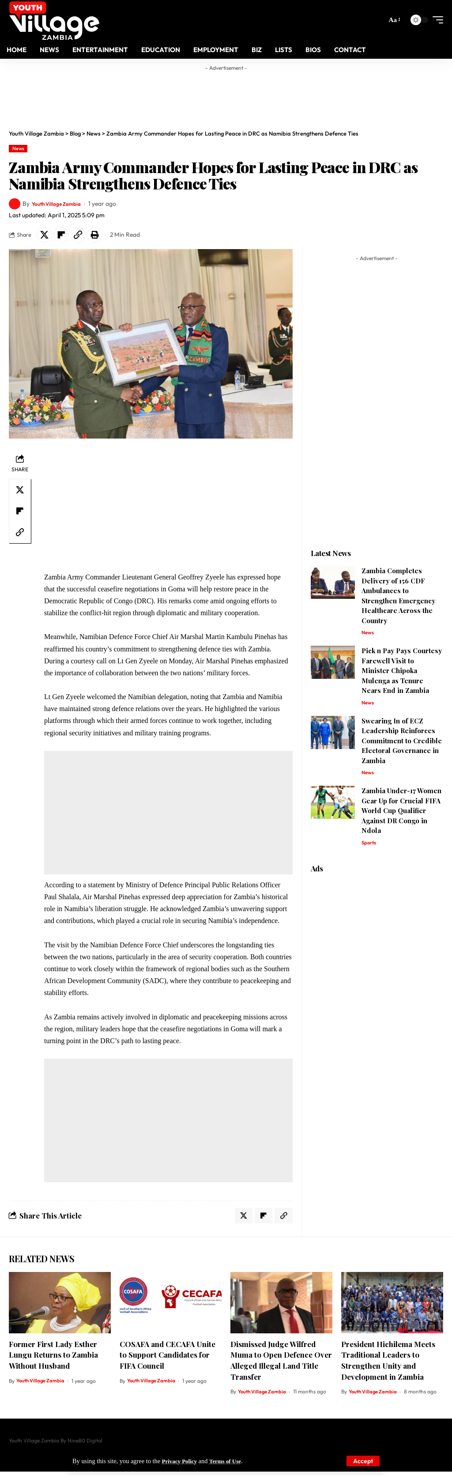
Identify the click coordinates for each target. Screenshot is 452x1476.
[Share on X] (45, 236)
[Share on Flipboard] (64, 236)
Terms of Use (231, 1461)
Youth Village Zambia (60, 204)
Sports (369, 847)
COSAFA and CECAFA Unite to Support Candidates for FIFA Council (167, 1359)
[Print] (102, 236)
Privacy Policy (181, 1461)
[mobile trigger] (435, 19)
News (18, 148)
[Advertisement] (226, 95)
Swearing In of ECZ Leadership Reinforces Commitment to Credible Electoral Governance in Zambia (402, 744)
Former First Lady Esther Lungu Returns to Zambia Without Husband (53, 1359)
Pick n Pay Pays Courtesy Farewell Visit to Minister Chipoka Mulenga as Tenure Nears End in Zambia (402, 673)
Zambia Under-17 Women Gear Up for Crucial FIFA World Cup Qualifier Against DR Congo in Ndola (401, 814)
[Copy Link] (83, 236)
